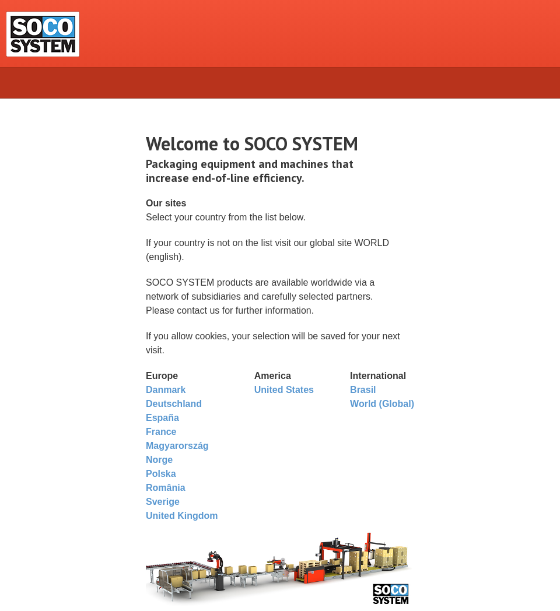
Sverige (163, 502)
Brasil (363, 390)
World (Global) (382, 404)
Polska (161, 474)
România (166, 488)
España (162, 418)
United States (284, 390)
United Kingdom (182, 516)
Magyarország (177, 446)
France (161, 432)
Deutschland (174, 404)
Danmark (166, 390)
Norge (159, 460)
